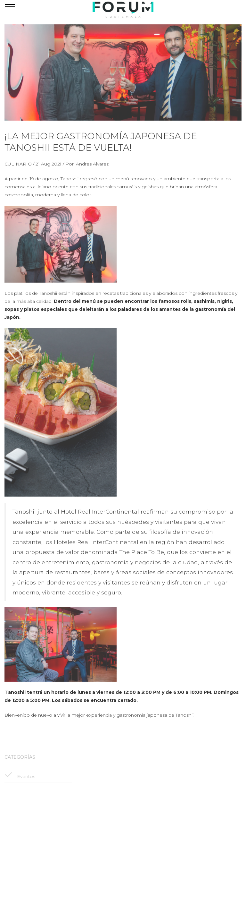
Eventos (19, 778)
